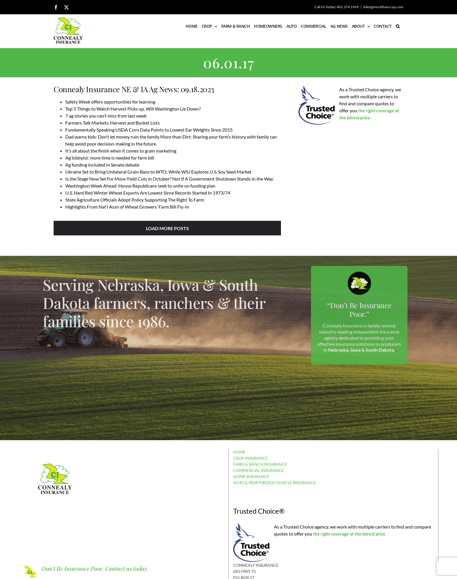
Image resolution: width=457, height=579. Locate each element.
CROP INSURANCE (250, 458)
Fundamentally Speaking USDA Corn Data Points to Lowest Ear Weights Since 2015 (149, 129)
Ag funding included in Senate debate (102, 164)
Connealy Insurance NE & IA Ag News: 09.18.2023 (134, 89)
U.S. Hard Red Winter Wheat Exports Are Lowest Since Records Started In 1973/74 (147, 192)
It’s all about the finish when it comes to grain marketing (120, 150)
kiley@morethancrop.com (383, 7)
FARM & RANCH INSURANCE (260, 464)
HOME (239, 451)
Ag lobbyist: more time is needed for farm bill (109, 157)
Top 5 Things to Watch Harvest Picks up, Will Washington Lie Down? (133, 108)
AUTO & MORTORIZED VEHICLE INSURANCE (274, 482)
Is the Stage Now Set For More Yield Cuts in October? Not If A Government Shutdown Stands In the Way (169, 178)
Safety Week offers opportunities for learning (110, 101)
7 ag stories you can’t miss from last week (106, 115)
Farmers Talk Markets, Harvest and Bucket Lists (112, 122)
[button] (397, 26)
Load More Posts (167, 228)
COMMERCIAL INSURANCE (258, 470)
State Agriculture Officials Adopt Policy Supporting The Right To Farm (134, 199)
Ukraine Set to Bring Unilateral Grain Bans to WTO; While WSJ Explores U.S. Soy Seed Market (158, 171)
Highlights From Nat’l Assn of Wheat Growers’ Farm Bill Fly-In (127, 206)
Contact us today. (127, 568)
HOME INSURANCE (251, 476)
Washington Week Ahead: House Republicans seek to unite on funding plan (140, 185)
